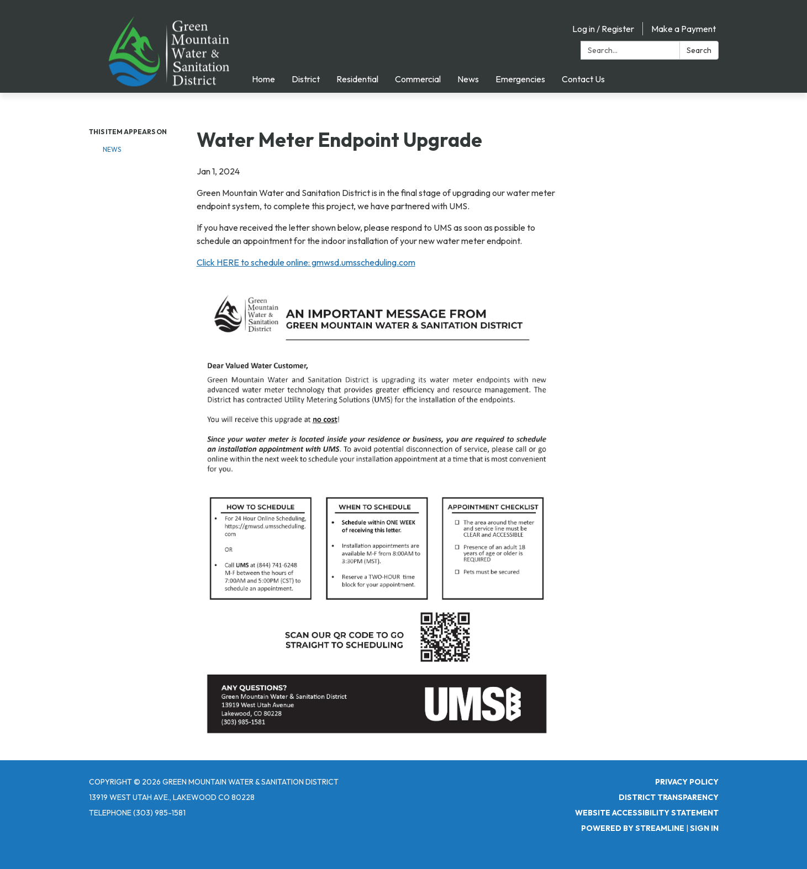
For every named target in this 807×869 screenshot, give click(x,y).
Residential (357, 78)
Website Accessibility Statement (647, 813)
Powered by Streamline (632, 828)
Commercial (418, 78)
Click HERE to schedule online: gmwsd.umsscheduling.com (306, 262)
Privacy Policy (687, 782)
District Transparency (669, 797)
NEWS (112, 149)
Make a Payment (683, 28)
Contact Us (583, 78)
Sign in (704, 828)
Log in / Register (603, 28)
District (306, 78)
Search (699, 50)
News (468, 78)
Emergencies (520, 78)
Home (263, 78)
